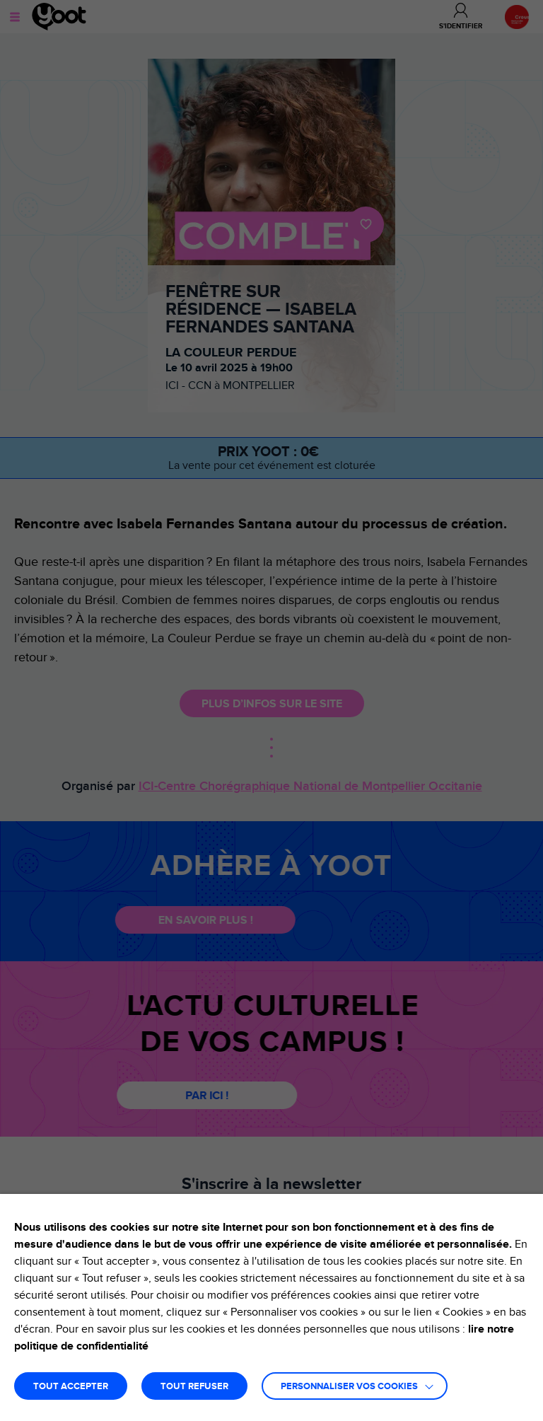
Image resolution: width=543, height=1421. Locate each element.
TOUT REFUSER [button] (194, 1386)
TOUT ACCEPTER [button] (70, 1386)
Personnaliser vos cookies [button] (349, 1386)
